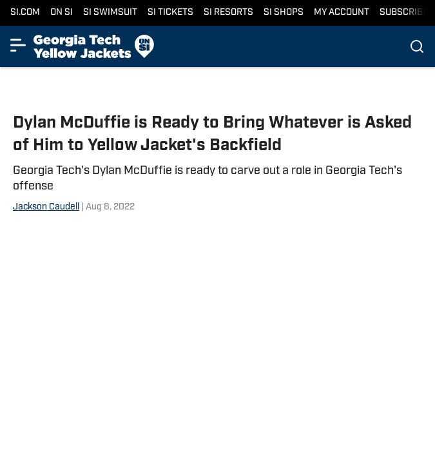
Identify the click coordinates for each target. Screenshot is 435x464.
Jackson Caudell (46, 207)
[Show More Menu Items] (18, 45)
